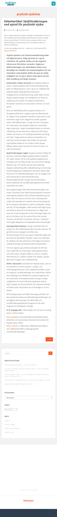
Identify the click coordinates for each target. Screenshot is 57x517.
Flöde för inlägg (10, 424)
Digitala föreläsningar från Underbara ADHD (19, 384)
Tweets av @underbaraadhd (29, 490)
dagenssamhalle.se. (10, 51)
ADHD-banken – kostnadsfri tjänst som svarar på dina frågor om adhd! (27, 380)
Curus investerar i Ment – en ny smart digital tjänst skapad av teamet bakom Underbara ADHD (27, 375)
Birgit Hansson (13, 326)
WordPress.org (9, 432)
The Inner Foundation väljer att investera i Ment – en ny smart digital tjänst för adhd (27, 369)
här (23, 48)
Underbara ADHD (24, 30)
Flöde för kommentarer (12, 428)
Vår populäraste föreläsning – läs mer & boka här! (20, 365)
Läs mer (49, 339)
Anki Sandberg (12, 317)
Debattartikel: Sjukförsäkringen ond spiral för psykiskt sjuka (25, 22)
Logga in (7, 421)
